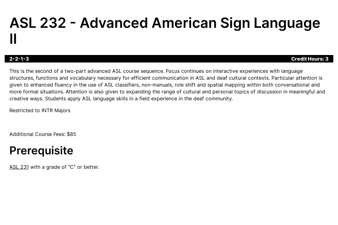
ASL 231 (19, 167)
